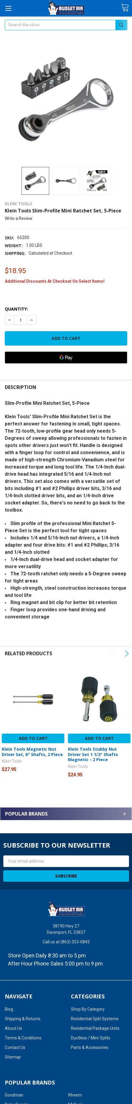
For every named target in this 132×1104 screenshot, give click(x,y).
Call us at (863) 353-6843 (66, 941)
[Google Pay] (66, 358)
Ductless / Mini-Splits (90, 1037)
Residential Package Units (95, 1028)
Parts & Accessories (89, 1047)
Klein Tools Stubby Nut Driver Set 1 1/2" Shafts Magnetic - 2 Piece (93, 754)
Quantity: (16, 309)
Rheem (75, 1095)
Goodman (14, 1095)
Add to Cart (33, 738)
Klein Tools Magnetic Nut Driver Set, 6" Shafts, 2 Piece (32, 751)
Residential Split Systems (95, 1018)
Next (126, 653)
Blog (9, 1009)
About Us (13, 1028)
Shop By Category (88, 1009)
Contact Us (15, 1047)
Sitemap (13, 1057)
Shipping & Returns (23, 1018)
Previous (114, 653)
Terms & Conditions (23, 1037)
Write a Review (18, 218)
